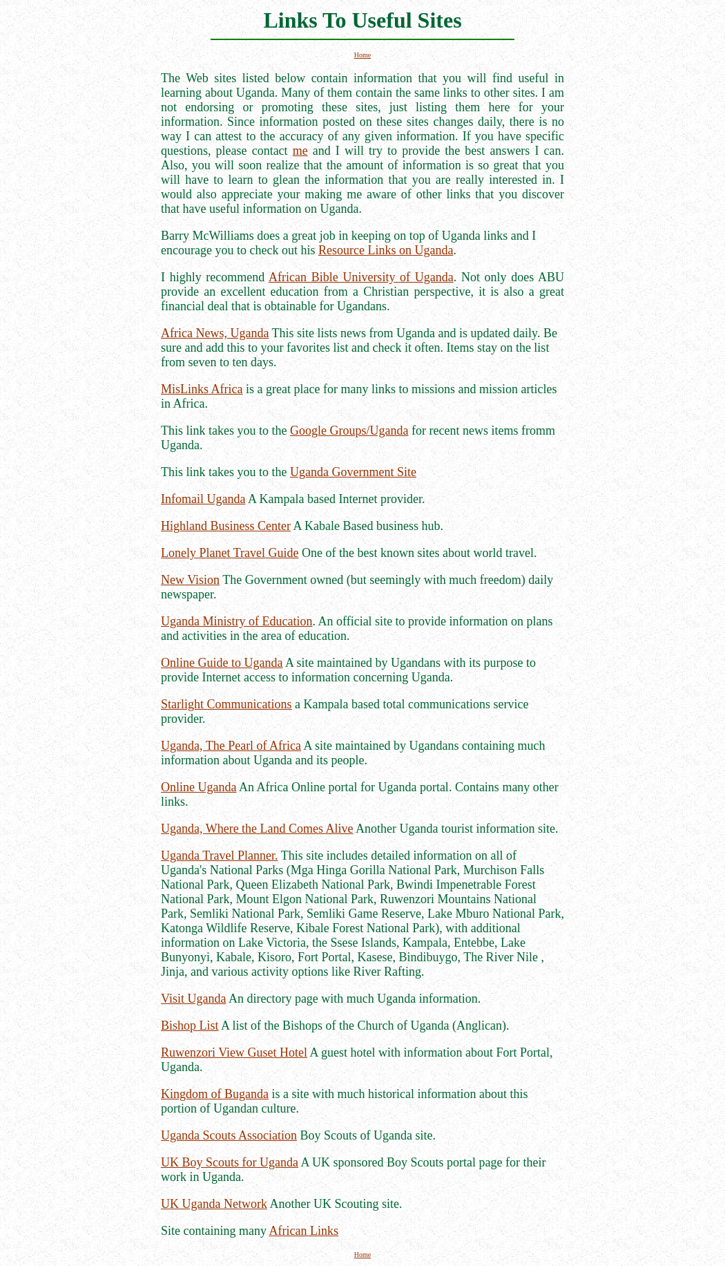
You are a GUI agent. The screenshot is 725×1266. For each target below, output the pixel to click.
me (300, 151)
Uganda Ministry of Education (236, 621)
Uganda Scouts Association (229, 1135)
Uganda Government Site (353, 472)
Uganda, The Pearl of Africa (231, 746)
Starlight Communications (226, 704)
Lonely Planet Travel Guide (229, 553)
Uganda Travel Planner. (219, 855)
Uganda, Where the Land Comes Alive (257, 828)
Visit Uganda (193, 998)
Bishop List (190, 1025)
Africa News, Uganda (215, 333)
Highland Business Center (226, 526)
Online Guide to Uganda (221, 663)
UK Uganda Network (214, 1204)
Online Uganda (198, 787)
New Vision (190, 580)
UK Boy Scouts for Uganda (229, 1162)
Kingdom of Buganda (215, 1094)
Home (362, 55)
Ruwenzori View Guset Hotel (234, 1052)
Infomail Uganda (203, 499)
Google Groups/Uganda (349, 430)
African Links (303, 1231)
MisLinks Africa (202, 389)
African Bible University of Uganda (361, 277)
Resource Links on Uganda (385, 250)
